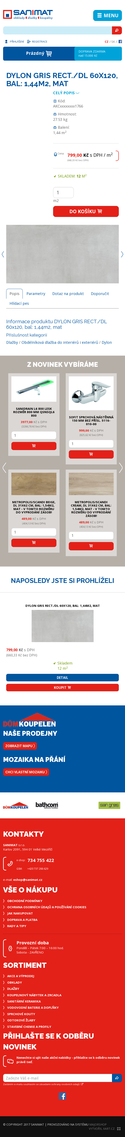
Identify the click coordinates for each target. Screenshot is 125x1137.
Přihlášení (14, 41)
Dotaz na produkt (68, 293)
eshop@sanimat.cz (27, 880)
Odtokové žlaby (21, 1020)
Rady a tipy (16, 926)
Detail (62, 677)
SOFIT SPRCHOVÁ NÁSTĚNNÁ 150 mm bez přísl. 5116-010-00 (91, 420)
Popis (14, 293)
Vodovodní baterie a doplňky (33, 1007)
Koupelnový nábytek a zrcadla (34, 995)
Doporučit (100, 293)
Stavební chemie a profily (29, 1026)
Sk (113, 42)
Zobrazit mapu (20, 746)
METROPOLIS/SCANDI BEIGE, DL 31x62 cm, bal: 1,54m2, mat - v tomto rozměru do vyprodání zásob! (33, 507)
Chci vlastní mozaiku (26, 772)
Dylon (107, 342)
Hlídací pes (19, 303)
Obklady (14, 982)
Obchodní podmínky (24, 901)
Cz (106, 42)
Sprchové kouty (21, 1014)
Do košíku (86, 211)
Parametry (35, 293)
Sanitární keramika (24, 1001)
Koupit (62, 687)
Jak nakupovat (20, 913)
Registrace (37, 41)
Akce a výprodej (20, 976)
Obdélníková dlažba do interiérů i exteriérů (59, 342)
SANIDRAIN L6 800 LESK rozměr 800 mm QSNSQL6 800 (34, 411)
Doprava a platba (22, 920)
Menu (107, 15)
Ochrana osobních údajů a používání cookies (46, 907)
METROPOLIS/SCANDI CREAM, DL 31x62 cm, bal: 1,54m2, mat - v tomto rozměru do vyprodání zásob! (91, 509)
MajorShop (98, 1124)
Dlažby (12, 342)
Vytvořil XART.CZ (104, 1129)
